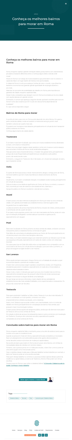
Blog (25, 430)
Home (13, 430)
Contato (57, 430)
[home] (10, 3)
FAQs (30, 430)
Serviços (20, 430)
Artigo (36, 14)
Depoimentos (49, 430)
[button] (66, 4)
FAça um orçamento (30, 435)
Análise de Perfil (38, 430)
